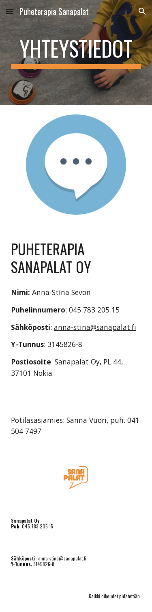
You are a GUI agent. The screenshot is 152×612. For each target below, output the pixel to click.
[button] (9, 11)
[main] (76, 52)
